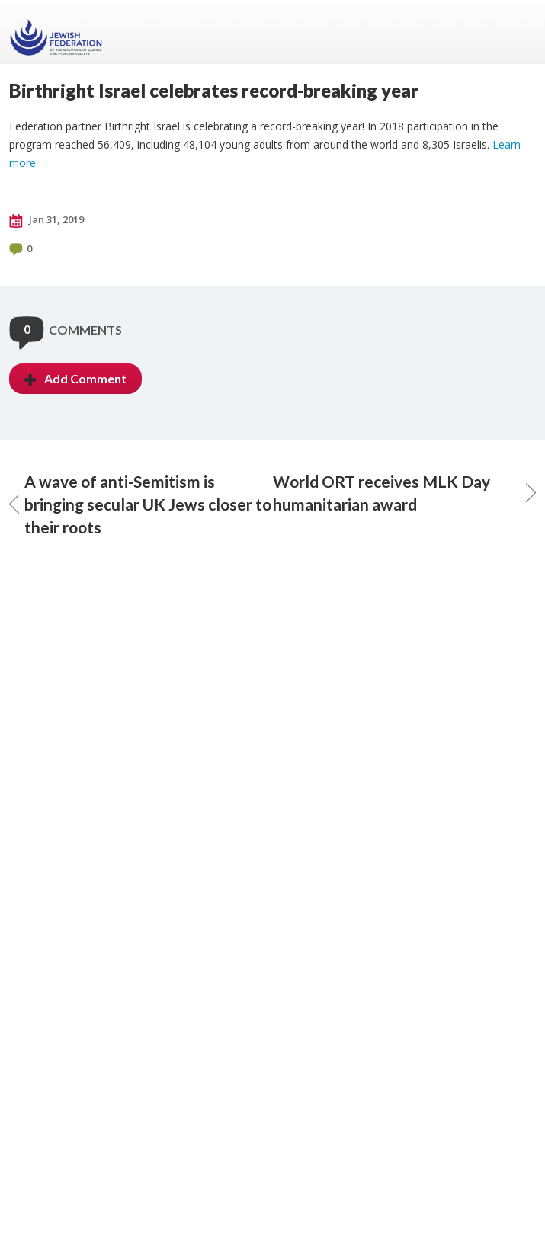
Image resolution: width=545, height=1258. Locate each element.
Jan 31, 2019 (46, 220)
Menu (518, 32)
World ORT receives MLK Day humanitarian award (405, 493)
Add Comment (75, 378)
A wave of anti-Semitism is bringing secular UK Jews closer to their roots (140, 504)
